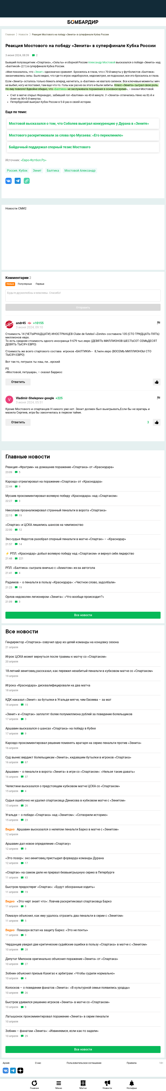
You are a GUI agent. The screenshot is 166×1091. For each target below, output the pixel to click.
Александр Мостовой (101, 62)
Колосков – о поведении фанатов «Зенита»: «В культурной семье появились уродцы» (67, 987)
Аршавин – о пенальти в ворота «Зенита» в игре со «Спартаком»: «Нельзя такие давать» (70, 771)
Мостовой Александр (80, 170)
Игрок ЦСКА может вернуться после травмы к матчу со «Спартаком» (56, 656)
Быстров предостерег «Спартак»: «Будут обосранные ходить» (50, 887)
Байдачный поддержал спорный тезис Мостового (49, 147)
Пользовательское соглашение (84, 1063)
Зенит (37, 170)
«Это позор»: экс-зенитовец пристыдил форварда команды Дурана (54, 858)
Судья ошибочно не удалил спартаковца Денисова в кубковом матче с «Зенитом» (65, 800)
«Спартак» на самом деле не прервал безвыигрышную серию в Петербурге (59, 872)
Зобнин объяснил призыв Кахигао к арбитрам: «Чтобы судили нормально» (60, 973)
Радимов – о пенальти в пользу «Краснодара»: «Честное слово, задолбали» (60, 582)
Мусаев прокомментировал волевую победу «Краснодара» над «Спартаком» (61, 496)
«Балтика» (60, 89)
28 (26, 949)
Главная (10, 34)
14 (20, 544)
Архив (6, 1063)
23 (26, 820)
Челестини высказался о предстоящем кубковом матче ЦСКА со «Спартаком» (62, 786)
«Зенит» (39, 71)
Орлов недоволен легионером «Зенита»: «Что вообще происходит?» (54, 597)
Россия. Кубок (17, 170)
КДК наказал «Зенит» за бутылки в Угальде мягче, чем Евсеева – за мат (58, 699)
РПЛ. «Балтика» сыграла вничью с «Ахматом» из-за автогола (50, 568)
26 (26, 805)
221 (21, 558)
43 (26, 877)
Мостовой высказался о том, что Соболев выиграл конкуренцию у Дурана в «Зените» (79, 123)
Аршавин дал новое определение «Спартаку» (38, 843)
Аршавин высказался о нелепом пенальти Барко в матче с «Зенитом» (62, 829)
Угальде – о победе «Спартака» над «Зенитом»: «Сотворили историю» (56, 815)
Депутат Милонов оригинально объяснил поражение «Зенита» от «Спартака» (61, 959)
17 (26, 863)
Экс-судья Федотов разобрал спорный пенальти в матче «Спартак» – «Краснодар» (65, 539)
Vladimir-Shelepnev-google (35, 398)
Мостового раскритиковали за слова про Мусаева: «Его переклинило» (66, 135)
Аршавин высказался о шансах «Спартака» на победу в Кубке (50, 728)
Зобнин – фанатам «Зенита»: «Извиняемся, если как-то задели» (52, 1031)
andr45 (21, 323)
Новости (23, 34)
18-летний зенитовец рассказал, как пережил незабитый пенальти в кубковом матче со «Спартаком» (79, 671)
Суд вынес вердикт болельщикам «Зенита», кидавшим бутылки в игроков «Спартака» (68, 757)
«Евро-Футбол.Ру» (33, 160)
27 (26, 964)
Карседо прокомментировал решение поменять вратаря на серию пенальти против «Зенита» (73, 743)
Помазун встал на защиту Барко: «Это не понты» (46, 930)
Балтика (53, 170)
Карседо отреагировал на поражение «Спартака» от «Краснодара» (53, 481)
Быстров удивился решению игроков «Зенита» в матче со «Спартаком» (57, 1002)
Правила (132, 1063)
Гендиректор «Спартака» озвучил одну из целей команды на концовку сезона (62, 642)
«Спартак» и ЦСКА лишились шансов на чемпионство (44, 525)
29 (26, 1036)
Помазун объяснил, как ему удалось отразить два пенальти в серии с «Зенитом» (64, 915)
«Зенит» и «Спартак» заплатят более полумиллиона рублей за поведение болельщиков (68, 714)
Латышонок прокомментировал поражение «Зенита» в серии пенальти (57, 1016)
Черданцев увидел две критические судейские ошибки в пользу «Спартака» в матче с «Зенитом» (76, 944)
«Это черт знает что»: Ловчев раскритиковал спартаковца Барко (58, 901)
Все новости (83, 615)
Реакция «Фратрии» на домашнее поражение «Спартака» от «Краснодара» (59, 467)
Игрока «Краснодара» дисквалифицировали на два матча (47, 685)
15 (26, 704)
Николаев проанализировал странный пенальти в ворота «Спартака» (56, 510)
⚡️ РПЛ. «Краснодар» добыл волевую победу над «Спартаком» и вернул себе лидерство (69, 553)
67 (26, 762)
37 (26, 776)
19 (20, 515)
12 (20, 529)
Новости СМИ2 (15, 208)
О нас (38, 1063)
